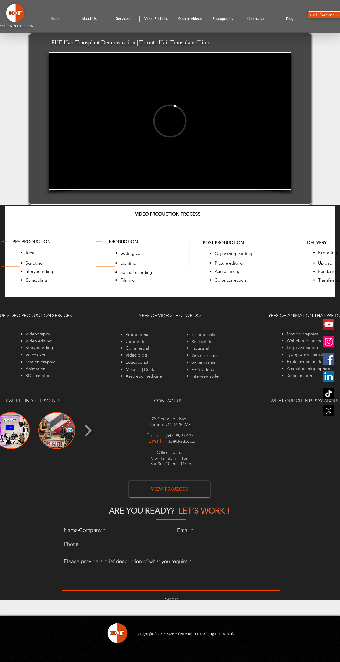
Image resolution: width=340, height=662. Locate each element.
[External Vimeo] (170, 121)
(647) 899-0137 (179, 435)
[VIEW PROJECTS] (169, 489)
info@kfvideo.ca (180, 441)
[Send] (171, 599)
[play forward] (87, 431)
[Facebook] (328, 359)
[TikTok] (328, 393)
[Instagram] (328, 341)
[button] (56, 430)
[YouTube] (328, 324)
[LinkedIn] (328, 376)
